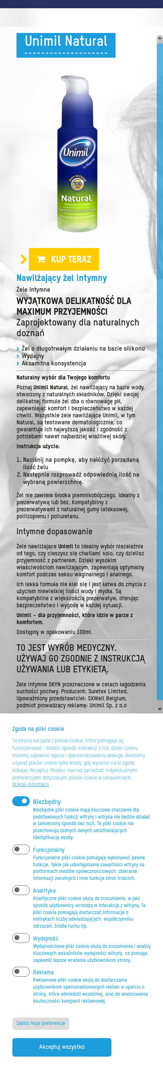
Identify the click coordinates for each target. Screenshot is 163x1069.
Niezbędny (47, 802)
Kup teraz (71, 259)
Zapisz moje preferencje (41, 1023)
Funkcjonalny (48, 850)
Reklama (43, 972)
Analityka (44, 891)
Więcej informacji (30, 784)
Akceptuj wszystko (62, 1047)
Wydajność (46, 939)
